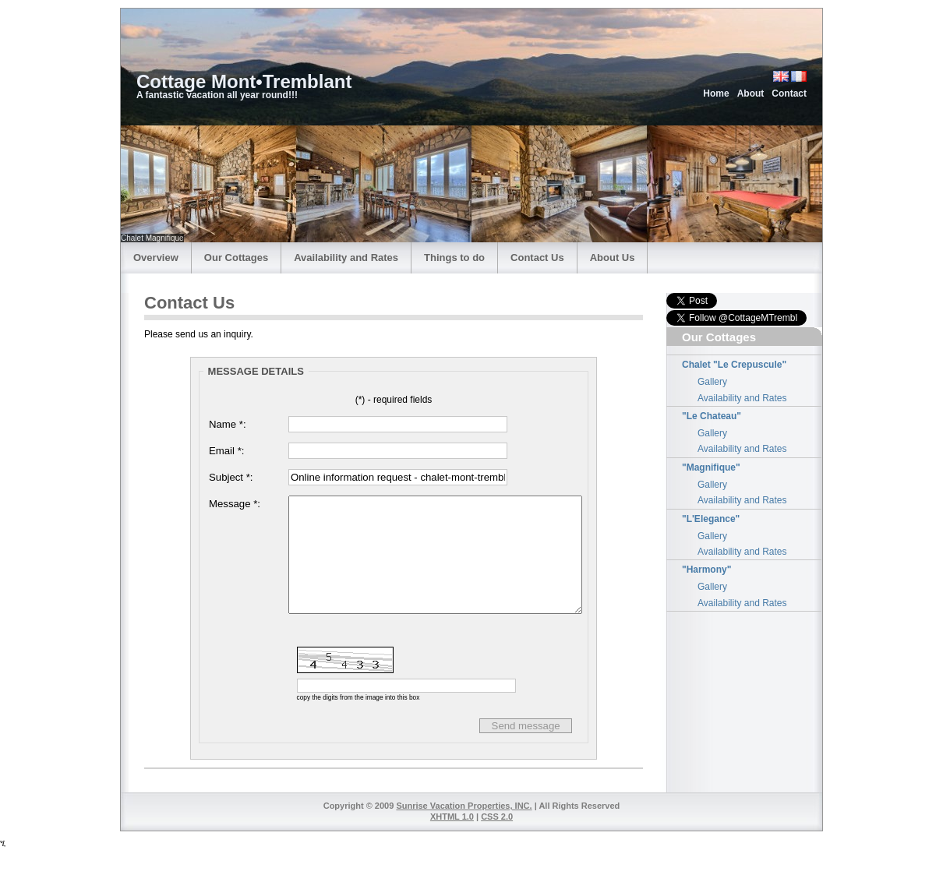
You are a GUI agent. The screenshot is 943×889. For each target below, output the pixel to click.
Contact (789, 93)
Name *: (227, 424)
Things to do (454, 257)
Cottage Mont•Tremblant (243, 81)
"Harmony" (706, 569)
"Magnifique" (711, 467)
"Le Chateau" (711, 416)
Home (716, 93)
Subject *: (231, 477)
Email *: (226, 451)
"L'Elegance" (711, 518)
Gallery (712, 381)
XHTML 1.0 (452, 857)
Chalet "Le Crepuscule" (734, 364)
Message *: (234, 504)
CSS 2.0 (497, 857)
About (751, 93)
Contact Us (537, 257)
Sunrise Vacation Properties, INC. (464, 846)
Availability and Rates (346, 257)
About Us (612, 257)
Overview (155, 257)
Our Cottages (236, 257)
